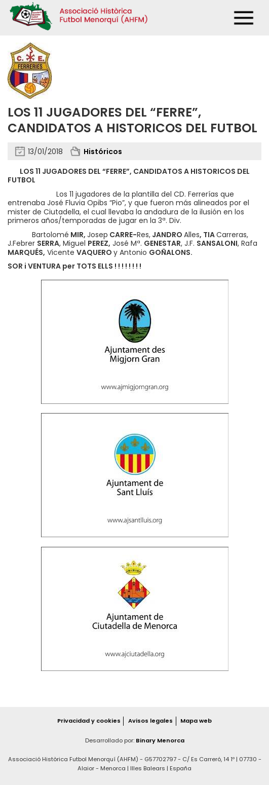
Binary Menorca (160, 740)
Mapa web (196, 721)
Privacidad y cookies (89, 721)
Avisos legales (150, 721)
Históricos (103, 151)
